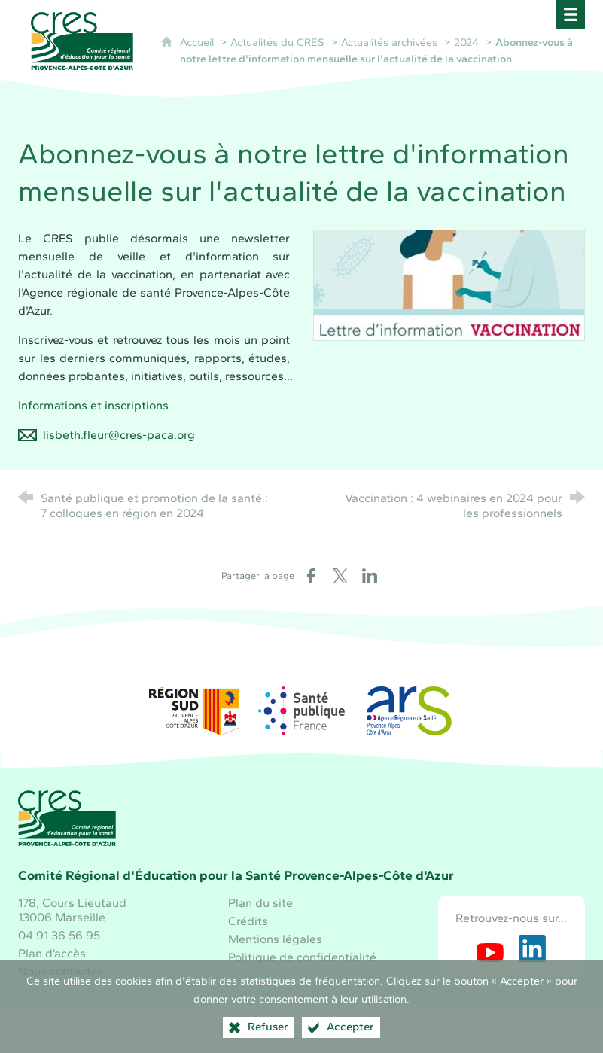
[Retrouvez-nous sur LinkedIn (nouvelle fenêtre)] (532, 948)
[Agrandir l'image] (449, 284)
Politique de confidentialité (302, 957)
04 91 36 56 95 (59, 935)
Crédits (248, 921)
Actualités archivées (389, 42)
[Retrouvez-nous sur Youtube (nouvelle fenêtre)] (490, 948)
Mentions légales (275, 939)
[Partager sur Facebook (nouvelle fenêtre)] (311, 576)
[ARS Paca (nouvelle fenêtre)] (409, 710)
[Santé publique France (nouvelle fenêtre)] (302, 710)
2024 (466, 42)
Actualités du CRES (277, 42)
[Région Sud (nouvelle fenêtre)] (194, 710)
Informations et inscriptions (93, 405)
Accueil (198, 42)
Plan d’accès (52, 953)
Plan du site (260, 903)
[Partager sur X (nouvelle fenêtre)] (340, 576)
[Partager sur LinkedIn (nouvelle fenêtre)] (369, 576)
